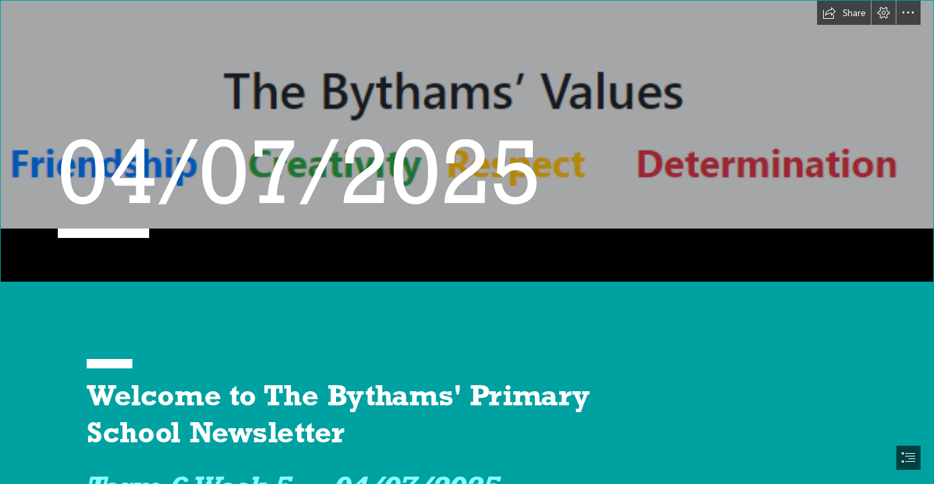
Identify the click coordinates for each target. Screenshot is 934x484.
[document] (467, 242)
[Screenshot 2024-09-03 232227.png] (467, 141)
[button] (844, 13)
